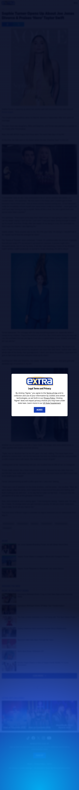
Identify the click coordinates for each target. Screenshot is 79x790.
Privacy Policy (49, 398)
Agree (40, 409)
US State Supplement (52, 403)
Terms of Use (52, 393)
